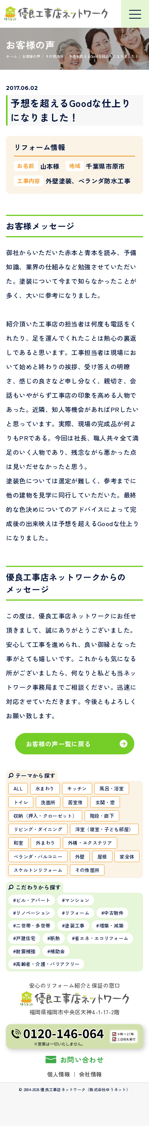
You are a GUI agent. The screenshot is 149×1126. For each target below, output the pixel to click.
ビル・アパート (33, 900)
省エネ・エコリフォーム (101, 938)
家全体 (127, 856)
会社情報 (90, 1074)
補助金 (57, 951)
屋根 (102, 856)
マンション (77, 900)
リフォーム (77, 912)
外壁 (80, 856)
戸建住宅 (25, 938)
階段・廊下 (102, 815)
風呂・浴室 (111, 788)
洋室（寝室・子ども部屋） (104, 829)
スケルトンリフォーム (38, 869)
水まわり (45, 788)
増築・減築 (111, 925)
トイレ (21, 802)
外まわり (45, 842)
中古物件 (114, 912)
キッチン (77, 788)
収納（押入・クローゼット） (45, 815)
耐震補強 (25, 951)
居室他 (75, 802)
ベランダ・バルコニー (38, 856)
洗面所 (48, 802)
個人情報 (58, 1074)
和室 (18, 842)
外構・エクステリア (90, 842)
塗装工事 (74, 925)
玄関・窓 (105, 802)
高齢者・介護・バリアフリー (47, 963)
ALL (18, 788)
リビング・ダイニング (38, 829)
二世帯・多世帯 (33, 925)
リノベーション (33, 912)
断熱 (55, 938)
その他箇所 (87, 869)
